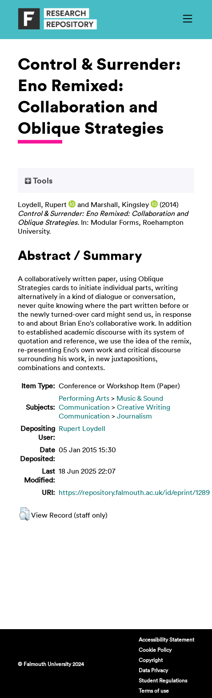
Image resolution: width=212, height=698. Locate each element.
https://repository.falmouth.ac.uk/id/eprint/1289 (134, 492)
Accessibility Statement (166, 639)
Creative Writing (143, 407)
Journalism (134, 415)
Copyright (151, 660)
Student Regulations (163, 680)
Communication (84, 407)
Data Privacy (153, 670)
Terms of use (154, 690)
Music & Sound (139, 398)
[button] (24, 514)
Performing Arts (84, 398)
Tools (38, 180)
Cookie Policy (155, 650)
